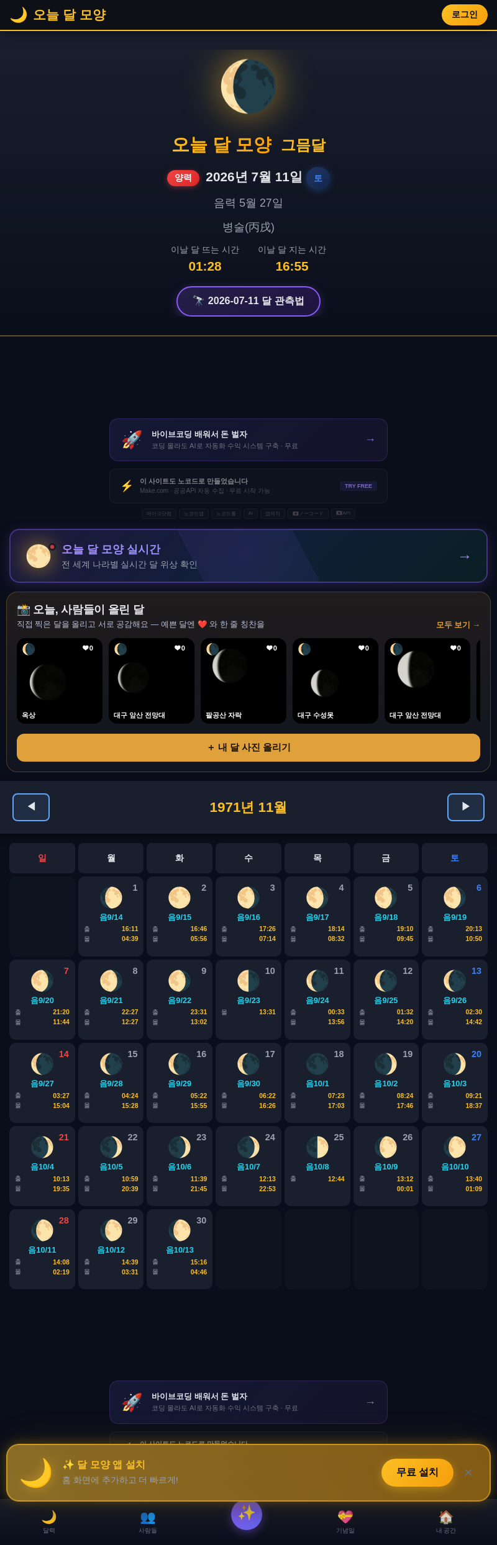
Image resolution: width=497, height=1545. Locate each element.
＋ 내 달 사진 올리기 (248, 747)
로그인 (465, 14)
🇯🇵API (343, 513)
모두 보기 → (458, 625)
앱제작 (272, 513)
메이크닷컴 (159, 513)
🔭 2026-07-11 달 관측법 (248, 300)
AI (250, 513)
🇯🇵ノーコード (308, 513)
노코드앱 (194, 513)
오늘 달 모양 (221, 145)
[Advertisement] (248, 377)
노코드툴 (226, 513)
